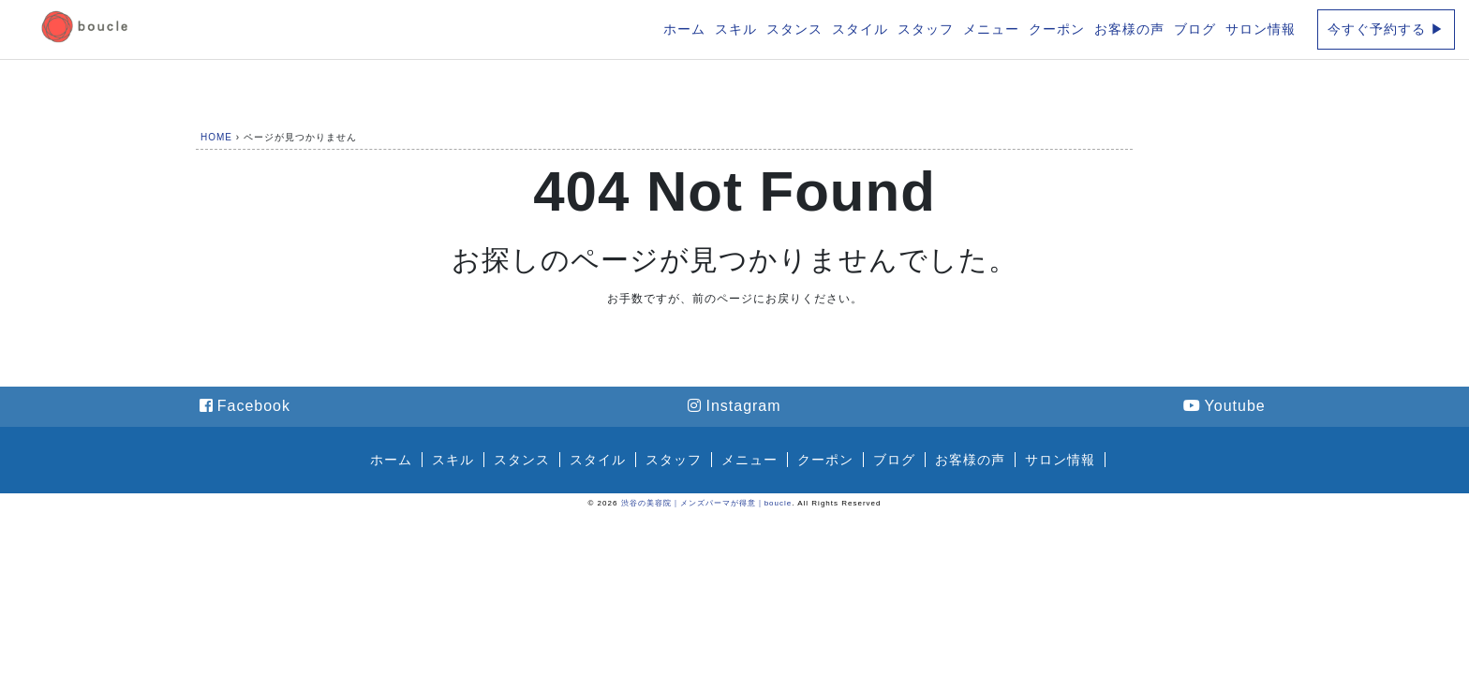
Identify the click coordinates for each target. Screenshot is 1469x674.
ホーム (684, 29)
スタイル (860, 29)
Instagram (734, 406)
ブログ (1195, 29)
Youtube (1224, 406)
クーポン (1057, 29)
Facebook (245, 406)
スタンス (794, 29)
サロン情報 (1260, 29)
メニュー (991, 29)
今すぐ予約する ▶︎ (1386, 29)
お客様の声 (1129, 29)
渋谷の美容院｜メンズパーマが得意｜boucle (707, 503)
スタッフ (926, 29)
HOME (216, 137)
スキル (736, 29)
